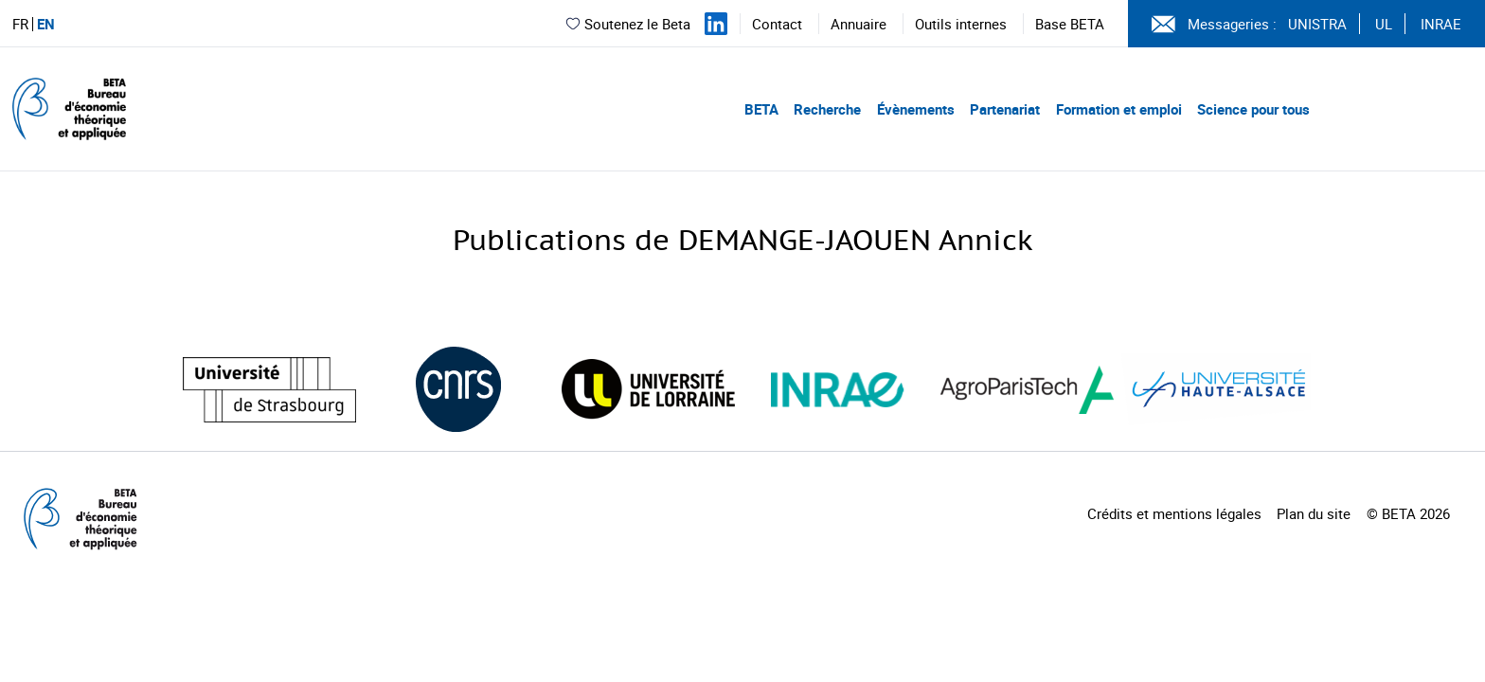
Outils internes (961, 23)
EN (46, 24)
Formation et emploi (1119, 108)
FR (20, 24)
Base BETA (1069, 23)
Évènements (916, 108)
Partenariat (1005, 108)
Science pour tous (1253, 108)
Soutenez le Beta (627, 23)
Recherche (827, 108)
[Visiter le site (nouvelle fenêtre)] (269, 389)
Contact (777, 23)
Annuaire (858, 23)
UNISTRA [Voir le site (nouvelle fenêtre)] (1317, 23)
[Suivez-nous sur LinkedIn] (716, 23)
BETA (761, 108)
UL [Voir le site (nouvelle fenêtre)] (1383, 23)
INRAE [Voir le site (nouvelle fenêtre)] (1441, 23)
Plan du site (1314, 513)
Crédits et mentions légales (1174, 513)
